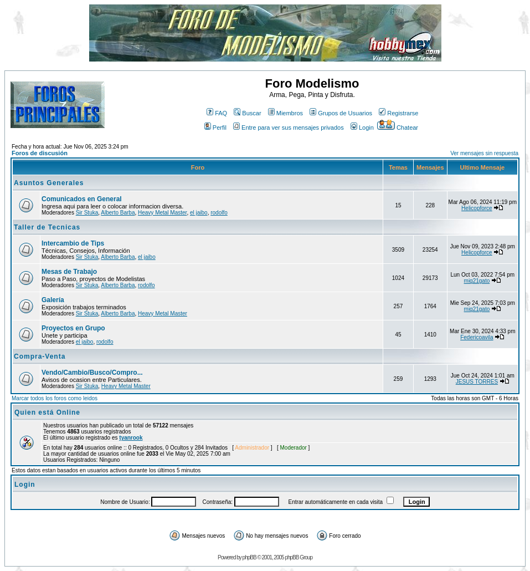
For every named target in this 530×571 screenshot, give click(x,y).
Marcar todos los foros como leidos (54, 398)
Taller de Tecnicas (47, 227)
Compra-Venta (39, 356)
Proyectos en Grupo (73, 328)
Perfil (215, 127)
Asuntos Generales (49, 183)
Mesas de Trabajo (69, 272)
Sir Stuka (87, 213)
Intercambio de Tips (73, 243)
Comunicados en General (82, 199)
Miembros (285, 113)
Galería (53, 300)
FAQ (217, 113)
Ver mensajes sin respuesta (484, 153)
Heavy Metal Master (162, 213)
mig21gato (477, 281)
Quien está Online (47, 412)
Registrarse (398, 113)
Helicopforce (476, 208)
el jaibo (199, 213)
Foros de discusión (40, 153)
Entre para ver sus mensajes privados (288, 127)
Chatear (397, 127)
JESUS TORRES (477, 382)
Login (362, 127)
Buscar (247, 113)
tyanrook (130, 438)
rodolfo (219, 213)
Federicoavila (476, 337)
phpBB (249, 557)
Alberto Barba (118, 213)
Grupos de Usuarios (341, 113)
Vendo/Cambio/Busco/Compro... (92, 372)
